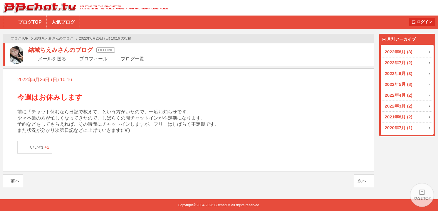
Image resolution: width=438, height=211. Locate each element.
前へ (15, 180)
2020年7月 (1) (398, 127)
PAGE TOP (422, 195)
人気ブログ (63, 22)
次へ (362, 180)
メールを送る (52, 58)
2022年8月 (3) (398, 51)
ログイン (424, 22)
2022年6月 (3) (398, 73)
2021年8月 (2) (398, 116)
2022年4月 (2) (398, 95)
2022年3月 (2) (398, 105)
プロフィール (93, 58)
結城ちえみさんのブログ (53, 38)
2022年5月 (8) (398, 84)
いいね (40, 146)
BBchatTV (84, 8)
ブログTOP (30, 22)
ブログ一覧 (132, 58)
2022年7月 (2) (398, 62)
